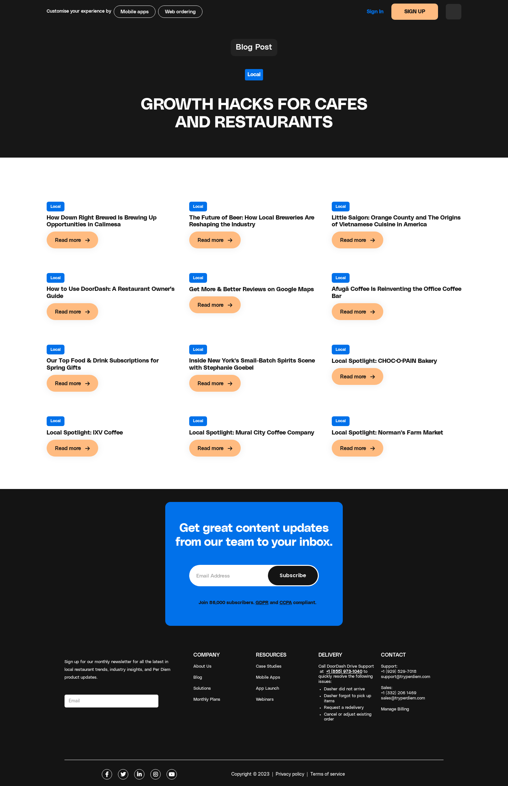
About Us (202, 666)
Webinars (265, 699)
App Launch (267, 688)
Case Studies (269, 666)
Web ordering (180, 11)
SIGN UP (414, 11)
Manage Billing (395, 709)
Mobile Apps (268, 677)
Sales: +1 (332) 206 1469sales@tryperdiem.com (403, 693)
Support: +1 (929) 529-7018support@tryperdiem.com (405, 671)
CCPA (286, 603)
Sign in (375, 11)
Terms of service (327, 774)
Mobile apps (135, 11)
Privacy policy (290, 774)
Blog (197, 677)
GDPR (262, 603)
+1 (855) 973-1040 (344, 672)
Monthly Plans (206, 699)
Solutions (202, 688)
